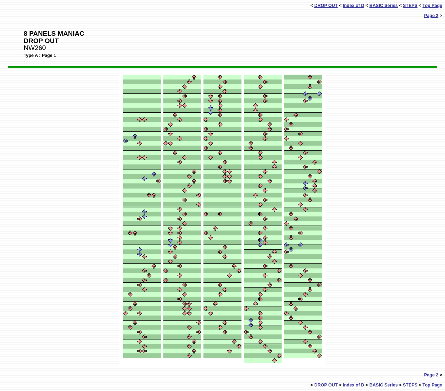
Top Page (432, 5)
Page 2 (431, 15)
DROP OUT (326, 5)
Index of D (353, 5)
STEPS (410, 5)
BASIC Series (383, 5)
